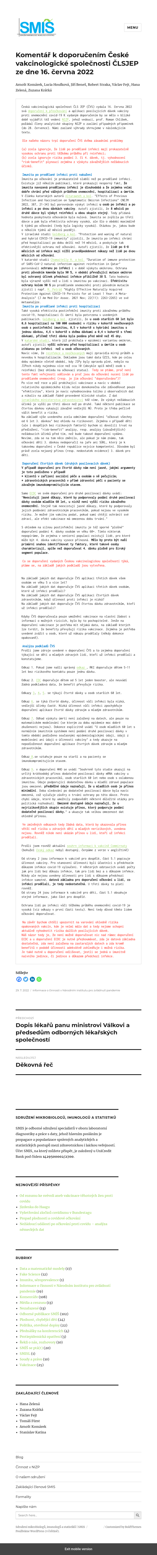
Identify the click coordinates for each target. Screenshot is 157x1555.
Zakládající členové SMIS (35, 1487)
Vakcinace (28, 1365)
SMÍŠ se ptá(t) (31, 1348)
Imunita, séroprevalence (39, 1280)
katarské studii (37, 340)
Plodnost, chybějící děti (38, 1320)
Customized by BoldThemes (123, 1527)
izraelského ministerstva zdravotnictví (52, 399)
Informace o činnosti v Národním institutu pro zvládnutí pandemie (76, 990)
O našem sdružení (30, 1477)
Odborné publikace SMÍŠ (39, 1314)
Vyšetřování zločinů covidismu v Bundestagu (55, 1213)
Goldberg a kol (63, 234)
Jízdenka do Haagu (35, 1207)
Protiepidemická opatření (40, 1337)
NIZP (65, 119)
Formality (23, 1497)
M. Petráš (54, 289)
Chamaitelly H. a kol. (68, 259)
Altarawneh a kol (78, 196)
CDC (38, 680)
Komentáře (29, 1297)
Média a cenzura (33, 1303)
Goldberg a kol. (55, 319)
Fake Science (30, 1274)
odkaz (81, 667)
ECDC (33, 493)
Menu (132, 28)
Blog (19, 1457)
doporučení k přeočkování (47, 111)
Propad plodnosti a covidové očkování (50, 1218)
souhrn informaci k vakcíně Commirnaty (97, 845)
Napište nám (26, 1507)
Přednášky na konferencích (41, 1331)
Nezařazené (29, 1308)
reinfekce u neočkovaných (65, 353)
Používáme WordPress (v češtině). (37, 1531)
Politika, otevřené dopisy (40, 1325)
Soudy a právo (31, 1359)
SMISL (25, 1354)
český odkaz (45, 850)
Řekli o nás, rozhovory (38, 1342)
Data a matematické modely (42, 1269)
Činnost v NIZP (28, 1467)
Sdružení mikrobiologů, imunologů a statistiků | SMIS (50, 1527)
